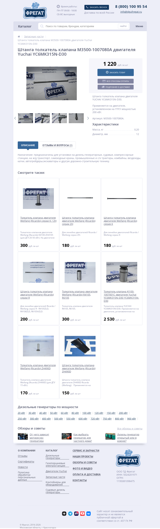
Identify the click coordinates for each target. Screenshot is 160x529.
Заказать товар (115, 72)
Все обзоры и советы (129, 428)
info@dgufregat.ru (131, 11)
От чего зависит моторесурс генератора (39, 437)
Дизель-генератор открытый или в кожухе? (128, 437)
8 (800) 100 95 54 (131, 6)
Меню (139, 26)
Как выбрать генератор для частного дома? (82, 437)
